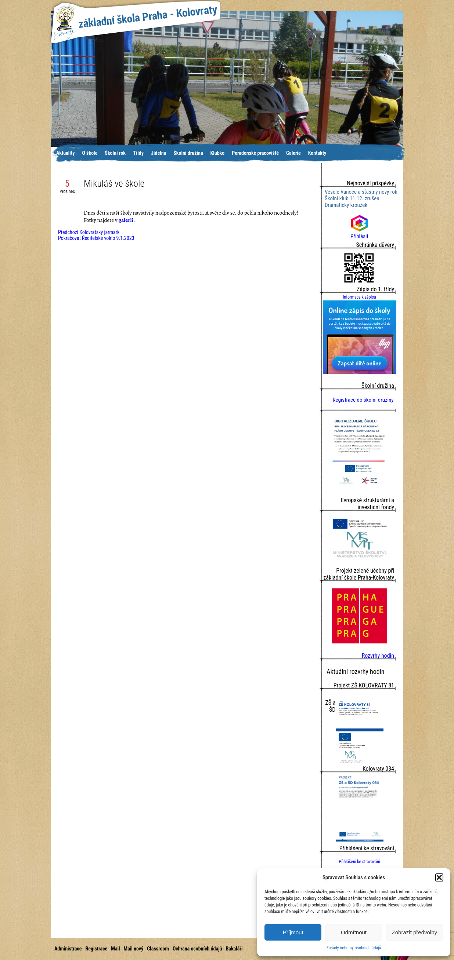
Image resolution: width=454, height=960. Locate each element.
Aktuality (65, 153)
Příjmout (293, 932)
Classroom (158, 949)
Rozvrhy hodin (378, 655)
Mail (115, 949)
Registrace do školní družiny (362, 400)
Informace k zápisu (359, 297)
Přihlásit (359, 233)
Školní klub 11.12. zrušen (352, 198)
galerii (126, 220)
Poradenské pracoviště (255, 153)
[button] (439, 877)
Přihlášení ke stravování (359, 861)
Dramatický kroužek (346, 205)
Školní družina (188, 153)
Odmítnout (354, 932)
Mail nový (134, 949)
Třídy (138, 153)
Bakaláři (234, 949)
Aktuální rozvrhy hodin (355, 671)
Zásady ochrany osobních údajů (353, 947)
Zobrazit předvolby (414, 932)
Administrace (68, 949)
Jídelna (158, 153)
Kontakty (317, 153)
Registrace (96, 949)
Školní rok (115, 153)
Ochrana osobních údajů (197, 949)
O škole (89, 153)
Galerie (293, 153)
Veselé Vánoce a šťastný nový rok (361, 192)
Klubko (217, 153)
